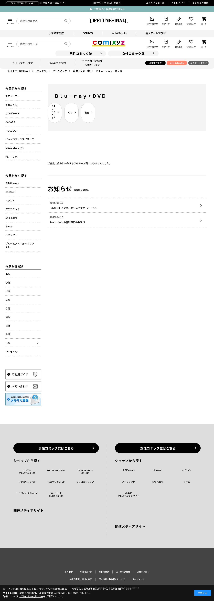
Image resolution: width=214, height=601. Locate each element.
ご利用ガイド (179, 3)
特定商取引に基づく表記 (81, 579)
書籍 (87, 112)
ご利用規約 (104, 571)
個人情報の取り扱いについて (112, 579)
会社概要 (69, 571)
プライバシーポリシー (31, 596)
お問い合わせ (143, 571)
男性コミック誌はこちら (56, 448)
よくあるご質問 (200, 3)
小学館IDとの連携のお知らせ (109, 9)
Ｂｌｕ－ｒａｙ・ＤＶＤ (53, 113)
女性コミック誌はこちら (158, 448)
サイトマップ (138, 579)
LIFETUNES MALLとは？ (107, 3)
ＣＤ (70, 112)
